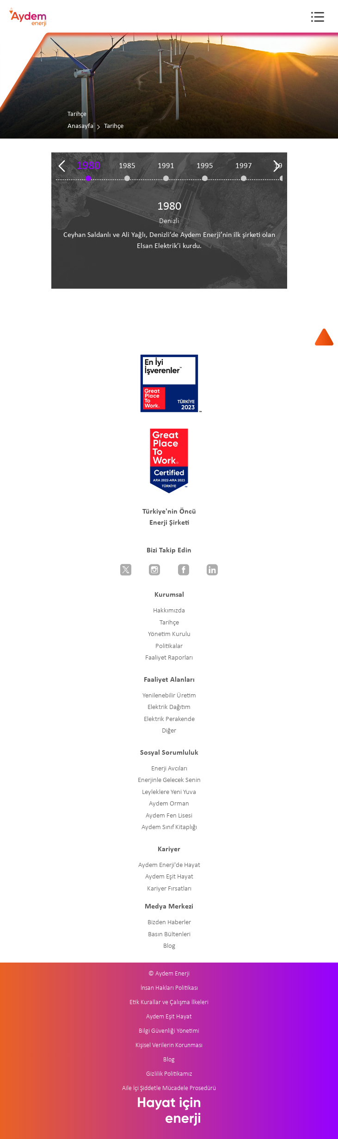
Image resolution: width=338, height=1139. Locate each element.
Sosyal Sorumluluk (169, 753)
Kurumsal (169, 595)
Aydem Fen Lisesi (169, 815)
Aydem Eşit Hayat (169, 876)
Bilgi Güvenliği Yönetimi (169, 1031)
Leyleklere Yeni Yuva (169, 792)
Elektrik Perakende (169, 719)
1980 (88, 166)
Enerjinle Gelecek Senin (169, 780)
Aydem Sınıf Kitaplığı (169, 827)
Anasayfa (80, 126)
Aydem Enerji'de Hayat (169, 865)
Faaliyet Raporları (169, 657)
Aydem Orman (169, 803)
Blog (169, 946)
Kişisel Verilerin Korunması (169, 1045)
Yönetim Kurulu (169, 634)
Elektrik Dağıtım (169, 707)
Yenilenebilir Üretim (169, 695)
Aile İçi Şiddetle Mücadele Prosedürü (169, 1088)
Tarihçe (169, 622)
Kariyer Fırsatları (169, 888)
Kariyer (169, 849)
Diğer (169, 730)
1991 (166, 166)
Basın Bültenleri (169, 934)
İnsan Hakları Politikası (169, 988)
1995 (205, 166)
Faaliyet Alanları (169, 680)
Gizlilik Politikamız (169, 1074)
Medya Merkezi (169, 906)
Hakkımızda (169, 610)
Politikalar (169, 646)
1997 (243, 166)
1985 (127, 166)
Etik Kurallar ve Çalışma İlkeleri (169, 1002)
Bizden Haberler (169, 922)
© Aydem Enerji (169, 973)
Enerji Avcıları (169, 768)
